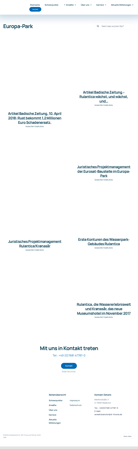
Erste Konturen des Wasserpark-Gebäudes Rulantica (103, 241)
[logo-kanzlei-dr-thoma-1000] (12, 5)
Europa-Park (30, 126)
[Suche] (98, 26)
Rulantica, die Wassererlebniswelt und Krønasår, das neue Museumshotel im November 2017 (104, 309)
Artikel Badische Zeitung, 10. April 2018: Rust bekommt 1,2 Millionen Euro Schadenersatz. (34, 118)
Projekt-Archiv (39, 126)
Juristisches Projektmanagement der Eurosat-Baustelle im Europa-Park (103, 171)
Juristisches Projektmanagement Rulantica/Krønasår (34, 243)
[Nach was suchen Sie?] (114, 26)
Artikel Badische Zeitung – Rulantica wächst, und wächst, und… (103, 96)
